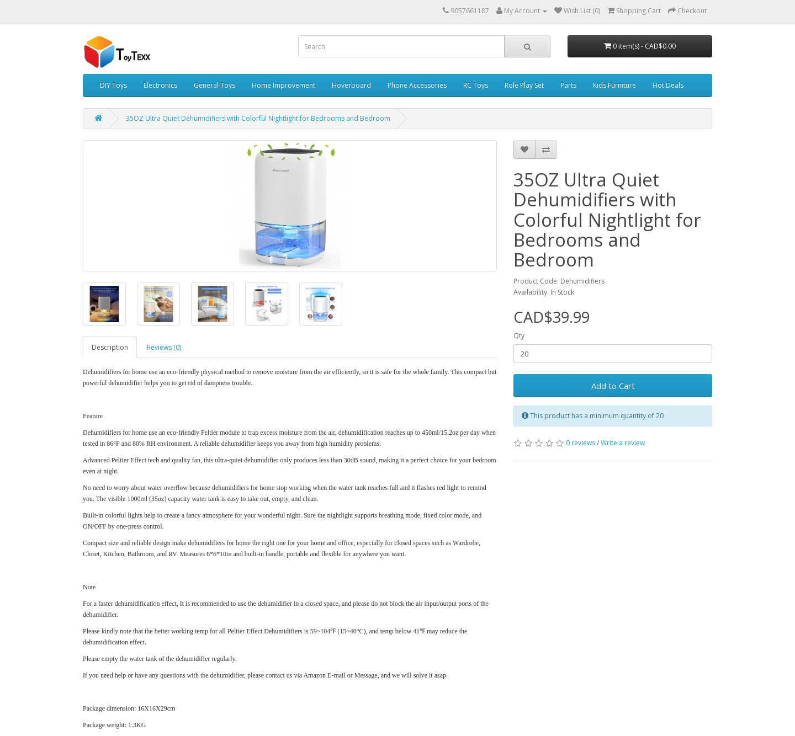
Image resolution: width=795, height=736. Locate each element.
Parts (568, 85)
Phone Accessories (417, 85)
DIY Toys (113, 85)
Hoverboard (351, 85)
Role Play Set (524, 85)
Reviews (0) (164, 347)
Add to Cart (613, 385)
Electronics (160, 85)
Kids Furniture (614, 85)
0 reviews (580, 442)
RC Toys (475, 85)
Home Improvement (283, 85)
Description (110, 347)
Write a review (623, 442)
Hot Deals (668, 85)
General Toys (214, 85)
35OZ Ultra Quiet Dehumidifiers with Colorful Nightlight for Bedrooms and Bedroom (258, 118)
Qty (518, 335)
